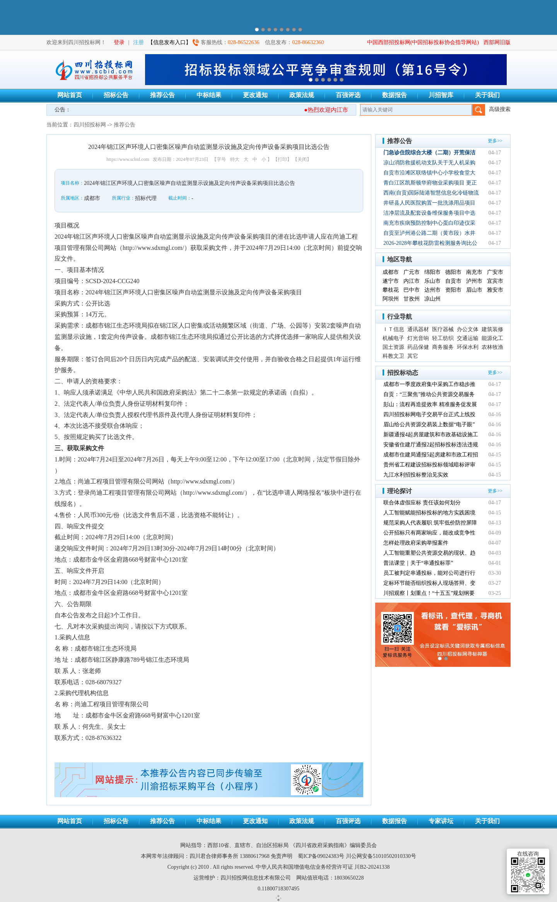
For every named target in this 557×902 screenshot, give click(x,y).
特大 (234, 159)
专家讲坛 (441, 821)
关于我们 (487, 95)
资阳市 (453, 290)
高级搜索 (500, 109)
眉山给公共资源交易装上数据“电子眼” (429, 424)
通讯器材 (418, 329)
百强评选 (348, 95)
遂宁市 (391, 281)
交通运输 (467, 338)
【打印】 (282, 159)
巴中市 (411, 290)
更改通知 (255, 95)
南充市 (474, 272)
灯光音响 (418, 338)
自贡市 (453, 281)
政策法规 (301, 95)
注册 (138, 42)
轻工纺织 (443, 338)
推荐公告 (162, 95)
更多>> (495, 141)
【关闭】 (302, 159)
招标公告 (116, 95)
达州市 (432, 290)
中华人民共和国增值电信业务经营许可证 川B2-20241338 (323, 867)
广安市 (495, 272)
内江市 (411, 281)
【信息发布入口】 (169, 42)
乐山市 (432, 281)
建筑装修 (492, 329)
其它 (412, 356)
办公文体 (467, 329)
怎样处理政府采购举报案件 (415, 543)
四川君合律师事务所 (214, 856)
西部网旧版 (497, 42)
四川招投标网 (89, 125)
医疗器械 (443, 329)
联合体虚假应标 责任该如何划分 (422, 503)
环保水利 (467, 347)
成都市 (391, 272)
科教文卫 (393, 356)
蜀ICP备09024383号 (321, 856)
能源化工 (492, 338)
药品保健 (418, 347)
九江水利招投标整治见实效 (415, 475)
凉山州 (432, 299)
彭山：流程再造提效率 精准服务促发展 (430, 404)
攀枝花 (391, 290)
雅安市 (495, 290)
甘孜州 (411, 299)
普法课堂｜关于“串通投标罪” (418, 563)
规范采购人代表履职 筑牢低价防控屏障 (430, 523)
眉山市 (474, 290)
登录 (119, 42)
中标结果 (208, 95)
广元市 (411, 272)
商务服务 (443, 347)
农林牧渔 (492, 347)
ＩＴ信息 (393, 329)
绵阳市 (432, 272)
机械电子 (393, 338)
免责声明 (281, 856)
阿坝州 (391, 299)
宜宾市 (495, 281)
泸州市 (474, 281)
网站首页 (69, 95)
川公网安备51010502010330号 (381, 856)
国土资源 (393, 347)
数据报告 (394, 95)
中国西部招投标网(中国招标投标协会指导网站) (423, 42)
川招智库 (441, 95)
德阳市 (453, 272)
